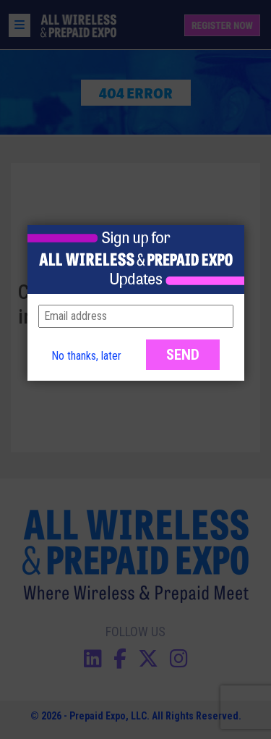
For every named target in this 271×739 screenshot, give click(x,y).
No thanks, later (86, 356)
